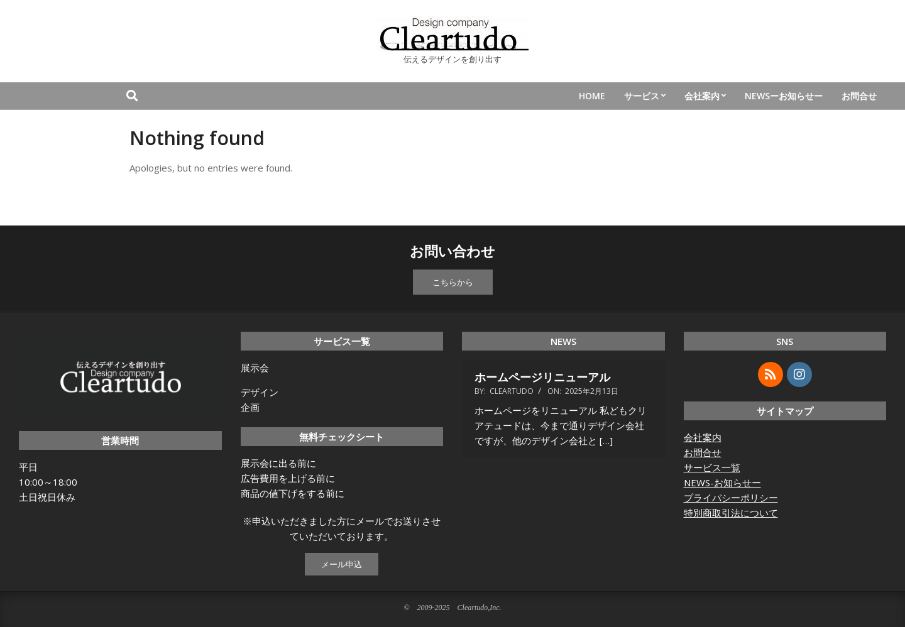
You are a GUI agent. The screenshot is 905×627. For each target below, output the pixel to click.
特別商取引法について (731, 512)
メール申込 (341, 564)
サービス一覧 (712, 467)
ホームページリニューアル (542, 376)
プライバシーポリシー (731, 497)
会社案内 (702, 437)
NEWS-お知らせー (722, 482)
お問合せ (702, 452)
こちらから (452, 282)
